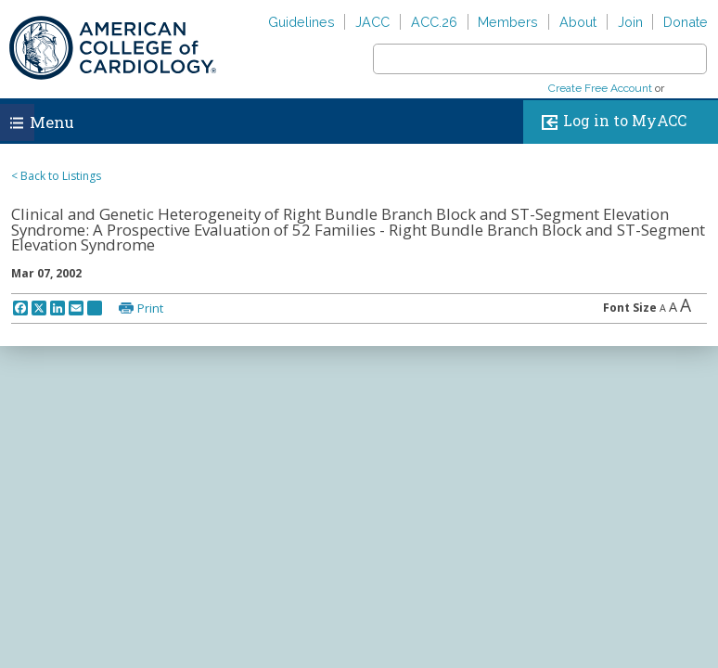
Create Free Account (600, 88)
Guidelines (301, 22)
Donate (685, 22)
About (577, 22)
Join (630, 22)
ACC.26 (434, 22)
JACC (372, 22)
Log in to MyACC (609, 122)
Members (508, 22)
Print (150, 308)
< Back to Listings (56, 176)
